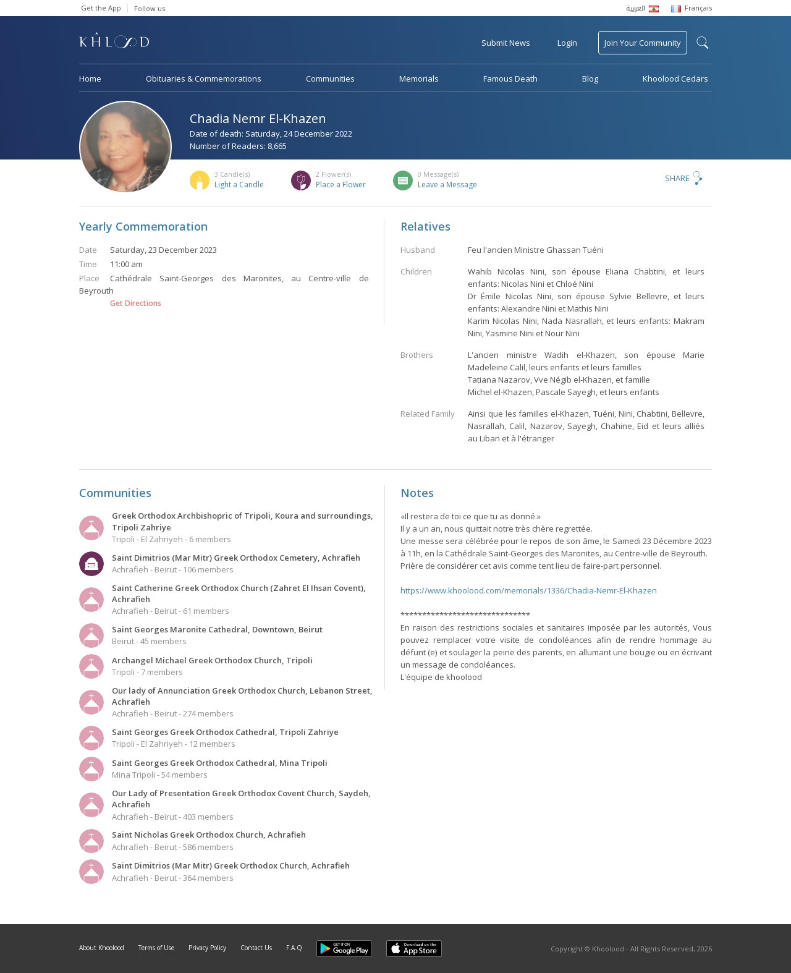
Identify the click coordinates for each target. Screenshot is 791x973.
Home (90, 78)
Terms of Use (156, 947)
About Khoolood (101, 947)
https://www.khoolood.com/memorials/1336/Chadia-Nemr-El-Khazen (528, 590)
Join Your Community (642, 42)
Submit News (505, 42)
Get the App (101, 7)
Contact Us (256, 947)
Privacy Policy (207, 947)
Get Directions (135, 303)
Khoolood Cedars (675, 78)
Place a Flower (341, 184)
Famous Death (510, 78)
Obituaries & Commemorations (203, 78)
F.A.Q (294, 947)
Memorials (419, 78)
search (702, 42)
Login (567, 42)
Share (677, 178)
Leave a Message (447, 184)
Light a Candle (239, 184)
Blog (590, 78)
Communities (330, 78)
